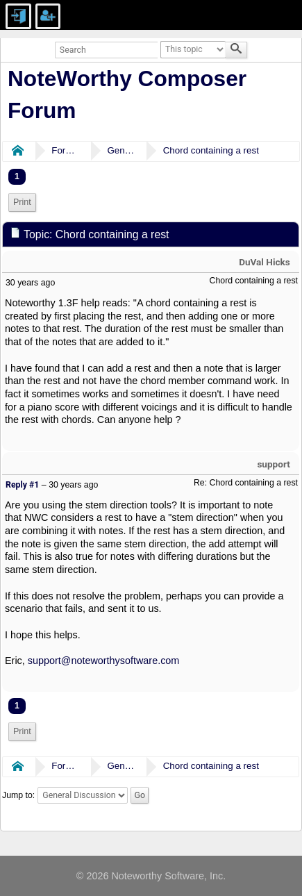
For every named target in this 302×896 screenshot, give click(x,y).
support (273, 464)
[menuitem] (22, 202)
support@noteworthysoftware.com (104, 660)
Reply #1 (22, 485)
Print (22, 202)
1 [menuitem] (17, 176)
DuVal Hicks (264, 261)
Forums (65, 150)
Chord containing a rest (211, 150)
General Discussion (121, 150)
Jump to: (18, 795)
